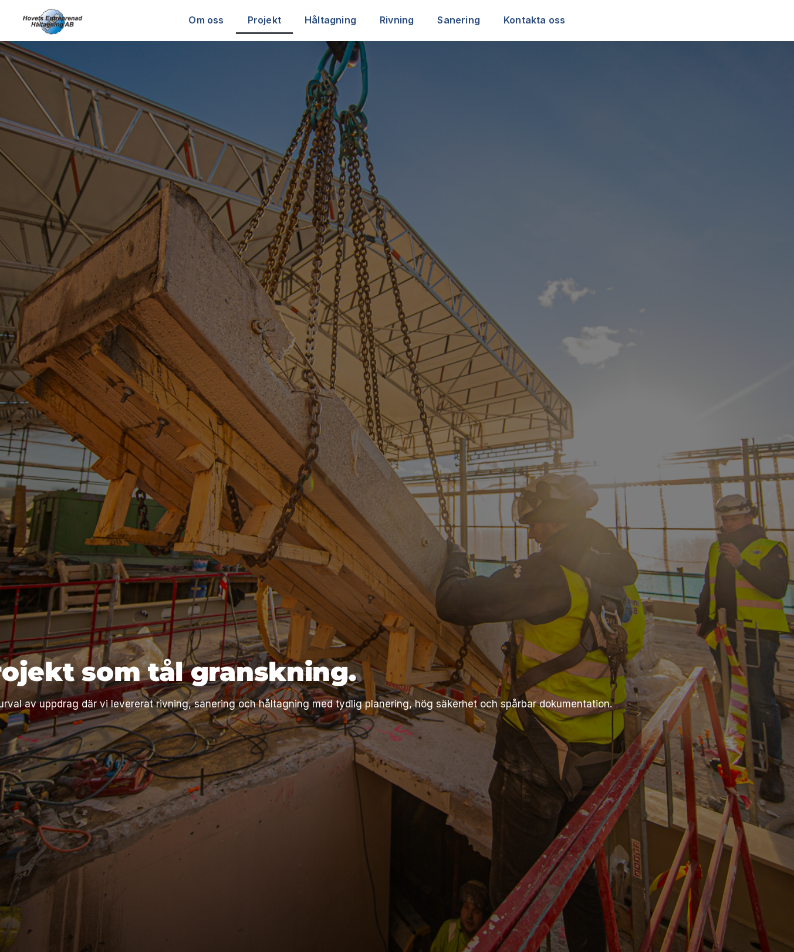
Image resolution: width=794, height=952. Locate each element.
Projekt (264, 20)
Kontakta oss (534, 20)
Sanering (458, 20)
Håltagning (330, 20)
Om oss (206, 20)
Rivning (397, 20)
